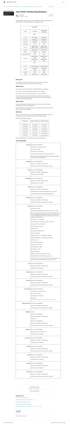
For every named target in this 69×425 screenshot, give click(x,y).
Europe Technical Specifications (22, 397)
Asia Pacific (41, 6)
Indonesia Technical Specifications (23, 401)
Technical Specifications (17, 6)
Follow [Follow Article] (51, 15)
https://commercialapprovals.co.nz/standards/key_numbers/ (43, 299)
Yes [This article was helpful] (31, 389)
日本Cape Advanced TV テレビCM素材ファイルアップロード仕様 (28, 406)
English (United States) (56, 422)
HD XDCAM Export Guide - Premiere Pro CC (24, 399)
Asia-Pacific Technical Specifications (8, 13)
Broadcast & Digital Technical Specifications (30, 6)
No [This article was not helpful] (37, 389)
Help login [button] (63, 422)
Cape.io (63, 2)
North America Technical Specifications (24, 404)
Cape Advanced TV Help (7, 6)
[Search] (57, 6)
